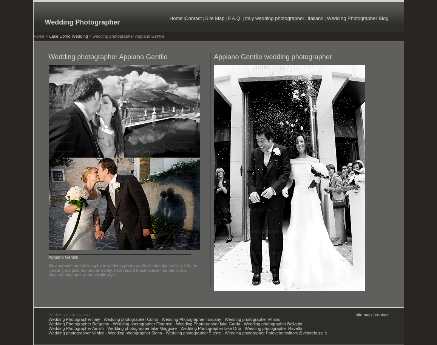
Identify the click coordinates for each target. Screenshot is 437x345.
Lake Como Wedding (68, 36)
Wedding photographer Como (130, 319)
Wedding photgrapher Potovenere (256, 333)
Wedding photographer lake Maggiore (142, 328)
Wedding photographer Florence (143, 324)
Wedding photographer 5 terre (193, 333)
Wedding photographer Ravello (273, 328)
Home (176, 18)
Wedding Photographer (82, 22)
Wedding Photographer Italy (74, 319)
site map (364, 315)
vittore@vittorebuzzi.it (307, 333)
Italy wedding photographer (274, 18)
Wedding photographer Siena (135, 333)
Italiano (315, 18)
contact (381, 315)
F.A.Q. (235, 18)
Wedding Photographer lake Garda (208, 324)
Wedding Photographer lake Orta (211, 328)
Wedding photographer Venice (77, 333)
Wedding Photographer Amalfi (76, 328)
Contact (193, 18)
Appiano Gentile (63, 257)
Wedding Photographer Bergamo (79, 324)
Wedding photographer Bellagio (273, 324)
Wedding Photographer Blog (357, 18)
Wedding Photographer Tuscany (191, 319)
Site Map (214, 18)
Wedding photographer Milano (252, 319)
